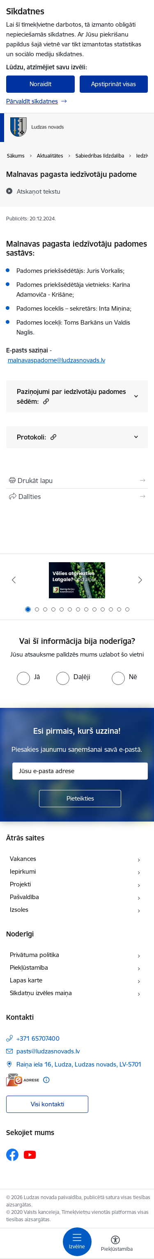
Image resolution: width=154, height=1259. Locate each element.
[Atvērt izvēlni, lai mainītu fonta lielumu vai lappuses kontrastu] (115, 1244)
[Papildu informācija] (46, 1080)
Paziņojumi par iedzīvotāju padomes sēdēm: (71, 396)
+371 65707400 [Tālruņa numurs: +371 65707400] (38, 1038)
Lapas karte (26, 980)
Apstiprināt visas (113, 84)
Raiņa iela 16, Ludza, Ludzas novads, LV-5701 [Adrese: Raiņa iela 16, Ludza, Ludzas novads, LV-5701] (79, 1064)
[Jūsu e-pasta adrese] (80, 771)
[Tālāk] (140, 579)
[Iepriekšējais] (14, 579)
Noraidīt (40, 84)
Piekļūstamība (29, 967)
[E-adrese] (22, 1080)
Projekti (20, 884)
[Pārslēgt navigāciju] (77, 1241)
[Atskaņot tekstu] (38, 191)
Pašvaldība (24, 897)
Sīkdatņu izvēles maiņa (41, 993)
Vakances (23, 859)
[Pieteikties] (80, 798)
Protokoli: (36, 437)
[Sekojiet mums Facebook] (12, 1155)
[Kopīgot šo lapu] (77, 496)
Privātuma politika (34, 955)
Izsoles (19, 909)
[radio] (28, 677)
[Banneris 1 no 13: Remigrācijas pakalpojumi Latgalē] (77, 580)
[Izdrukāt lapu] (77, 480)
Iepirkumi (23, 871)
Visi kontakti (47, 1104)
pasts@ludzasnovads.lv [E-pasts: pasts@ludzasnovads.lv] (48, 1051)
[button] (45, 401)
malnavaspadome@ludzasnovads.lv (56, 360)
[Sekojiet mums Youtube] (30, 1154)
